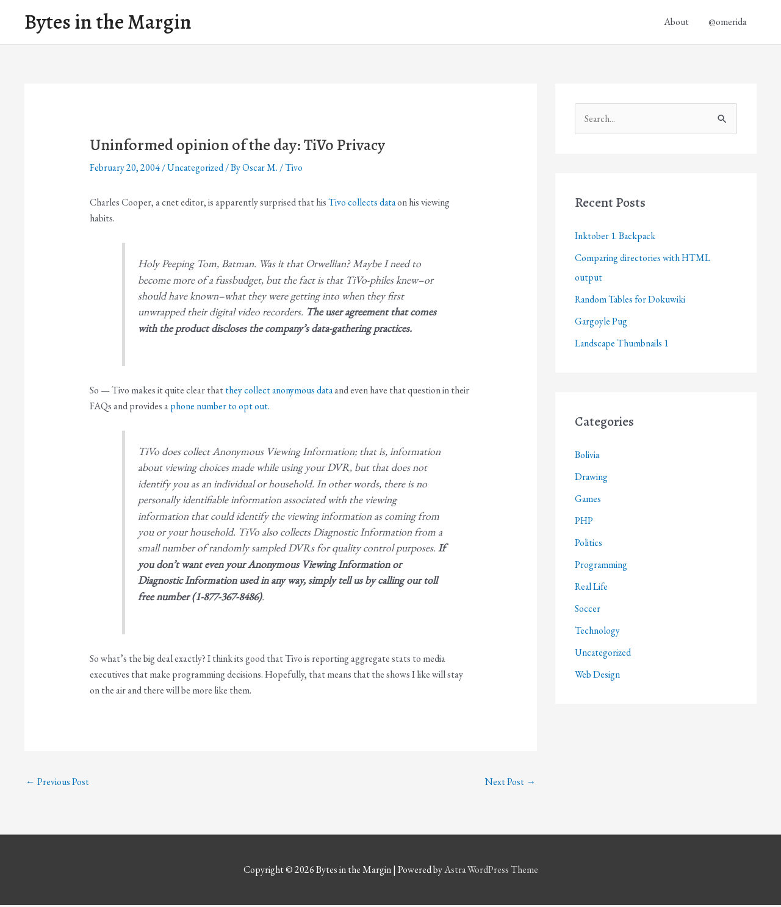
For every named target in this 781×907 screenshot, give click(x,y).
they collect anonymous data (279, 391)
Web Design (598, 676)
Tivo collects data (362, 203)
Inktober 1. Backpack (616, 237)
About (676, 22)
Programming (601, 566)
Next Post (510, 782)
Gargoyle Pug (601, 323)
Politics (588, 544)
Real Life (592, 588)
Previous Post (57, 782)
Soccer (587, 610)
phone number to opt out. (220, 407)
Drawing (591, 478)
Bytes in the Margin (111, 22)
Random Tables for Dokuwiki (631, 301)
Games (588, 500)
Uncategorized (196, 169)
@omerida (727, 22)
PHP (584, 522)
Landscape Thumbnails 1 (623, 345)
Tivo (295, 169)
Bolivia (587, 456)
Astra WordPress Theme (491, 871)
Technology (597, 632)
